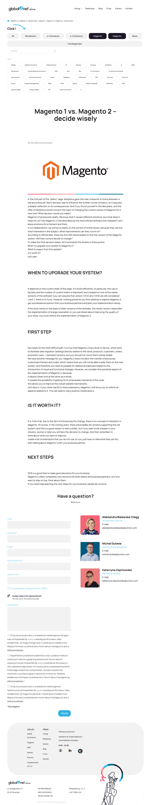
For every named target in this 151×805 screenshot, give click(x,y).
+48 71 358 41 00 (75, 792)
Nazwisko (39, 537)
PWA (49, 83)
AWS (133, 65)
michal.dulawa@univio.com (115, 554)
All (13, 36)
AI (66, 65)
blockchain (15, 71)
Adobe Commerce (31, 65)
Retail (75, 83)
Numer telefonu (39, 564)
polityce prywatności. (15, 650)
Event (52, 77)
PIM (96, 77)
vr (81, 90)
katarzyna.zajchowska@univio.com (120, 580)
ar (121, 65)
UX (49, 90)
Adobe (13, 65)
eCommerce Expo (35, 77)
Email (39, 550)
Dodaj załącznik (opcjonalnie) (27, 596)
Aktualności (30, 36)
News (134, 36)
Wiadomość (39, 617)
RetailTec (109, 83)
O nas (108, 8)
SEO (123, 83)
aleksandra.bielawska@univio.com (119, 527)
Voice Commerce (65, 90)
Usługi (77, 8)
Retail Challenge (91, 83)
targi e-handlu (34, 90)
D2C (56, 71)
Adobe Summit (51, 65)
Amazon (93, 65)
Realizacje (89, 8)
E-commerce (94, 71)
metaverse (82, 77)
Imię (39, 523)
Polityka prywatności (67, 732)
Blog (100, 8)
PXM (62, 83)
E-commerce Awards (116, 71)
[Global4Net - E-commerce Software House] (22, 8)
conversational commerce (37, 71)
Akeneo (78, 65)
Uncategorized (75, 43)
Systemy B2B (15, 90)
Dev (68, 71)
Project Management (31, 83)
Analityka (108, 65)
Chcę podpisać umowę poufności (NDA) (27, 588)
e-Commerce (53, 36)
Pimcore (110, 77)
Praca (13, 83)
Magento (97, 36)
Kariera (118, 8)
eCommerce (15, 77)
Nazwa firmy (39, 578)
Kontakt (129, 8)
